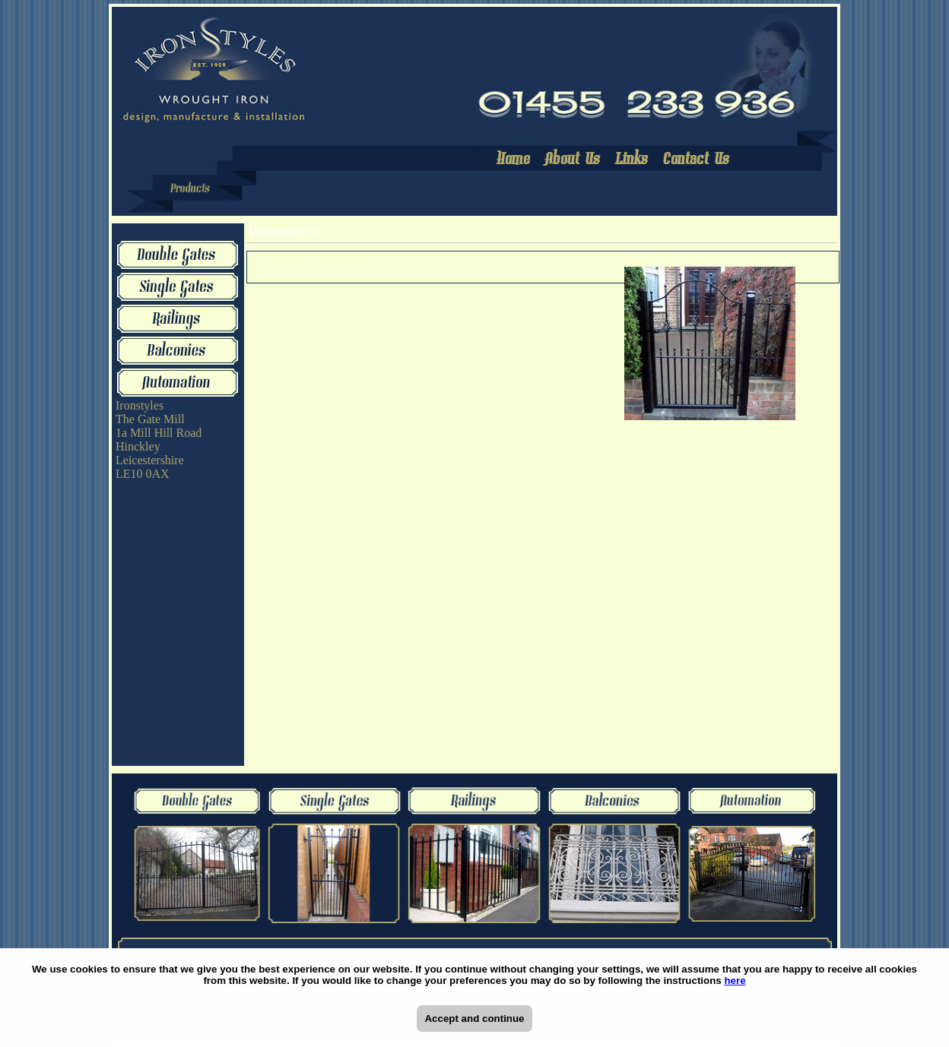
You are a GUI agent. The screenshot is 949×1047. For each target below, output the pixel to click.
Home (514, 160)
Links (633, 160)
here (734, 980)
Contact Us (697, 160)
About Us (573, 160)
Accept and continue (474, 1018)
